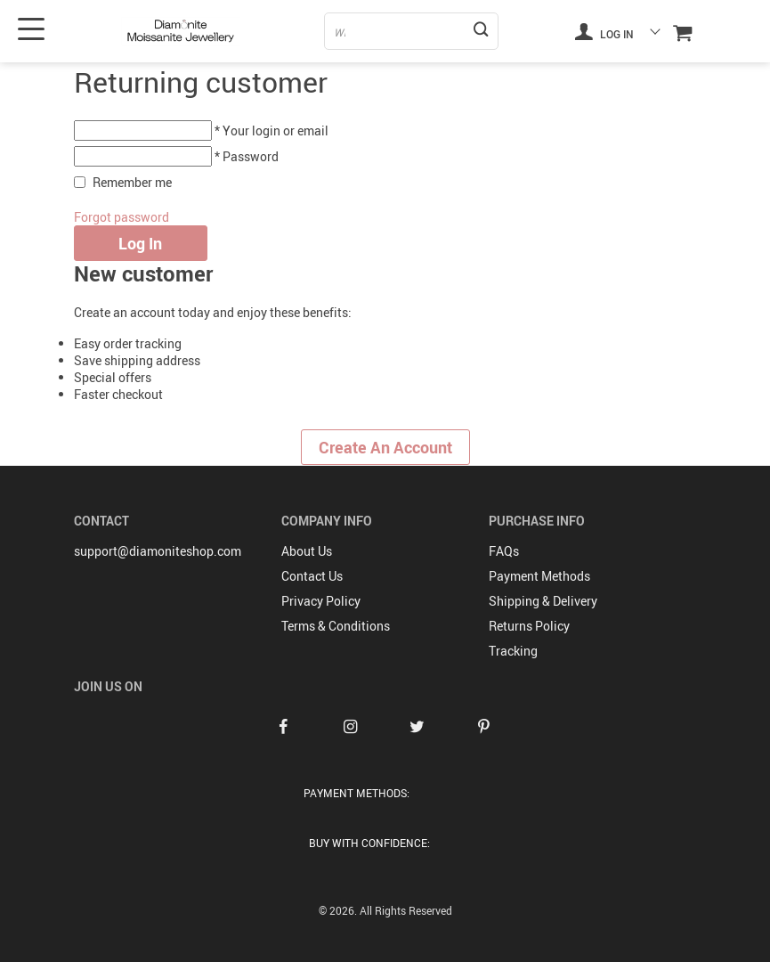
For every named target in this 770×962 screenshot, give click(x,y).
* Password (247, 156)
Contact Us (312, 575)
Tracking (513, 650)
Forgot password (121, 216)
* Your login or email (271, 130)
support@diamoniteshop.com (157, 550)
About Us (306, 550)
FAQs (504, 550)
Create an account (385, 447)
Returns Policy (529, 625)
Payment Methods (539, 575)
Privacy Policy (321, 600)
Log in (604, 31)
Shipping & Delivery (543, 600)
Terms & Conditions (335, 625)
